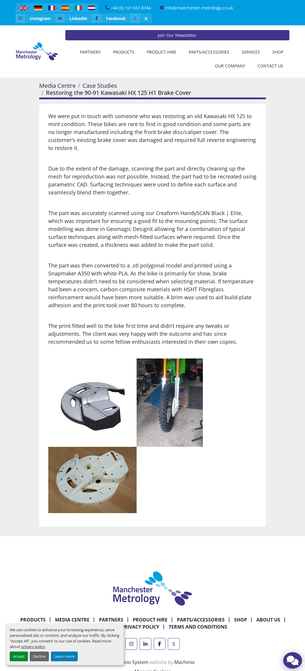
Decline (39, 656)
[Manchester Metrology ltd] (152, 588)
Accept (19, 656)
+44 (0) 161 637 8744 (131, 8)
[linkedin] (73, 18)
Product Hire (161, 52)
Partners (90, 52)
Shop (277, 52)
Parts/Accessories (209, 52)
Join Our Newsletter (177, 35)
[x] (141, 18)
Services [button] (251, 52)
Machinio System (129, 662)
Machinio (184, 662)
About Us (268, 620)
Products (124, 52)
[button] (124, 52)
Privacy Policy (140, 627)
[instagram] (35, 18)
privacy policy (33, 646)
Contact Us (270, 66)
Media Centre (57, 86)
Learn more (64, 656)
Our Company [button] (230, 66)
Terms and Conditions (198, 627)
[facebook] (111, 18)
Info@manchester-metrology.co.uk (199, 8)
